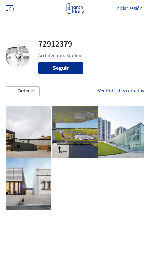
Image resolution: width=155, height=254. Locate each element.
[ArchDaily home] (75, 8)
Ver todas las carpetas (121, 91)
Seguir (61, 68)
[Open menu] (9, 8)
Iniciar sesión (129, 8)
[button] (23, 91)
